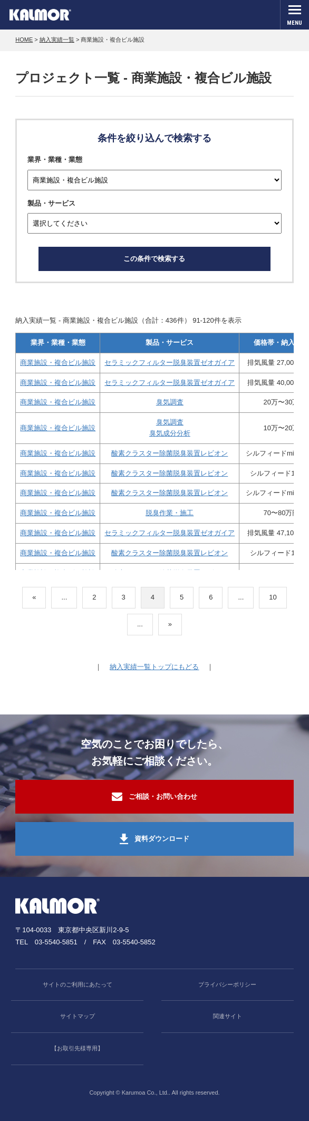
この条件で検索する (154, 259)
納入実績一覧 (57, 39)
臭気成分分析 (169, 433)
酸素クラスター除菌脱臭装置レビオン (169, 453)
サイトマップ (77, 1016)
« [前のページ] (34, 597)
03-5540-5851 (56, 942)
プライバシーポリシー (227, 984)
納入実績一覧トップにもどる (154, 667)
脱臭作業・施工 (170, 513)
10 (272, 597)
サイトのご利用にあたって (77, 984)
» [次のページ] (170, 624)
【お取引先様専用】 (77, 1048)
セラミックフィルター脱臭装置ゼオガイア (169, 362)
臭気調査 (170, 402)
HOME (24, 39)
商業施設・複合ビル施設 (57, 362)
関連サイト (227, 1016)
